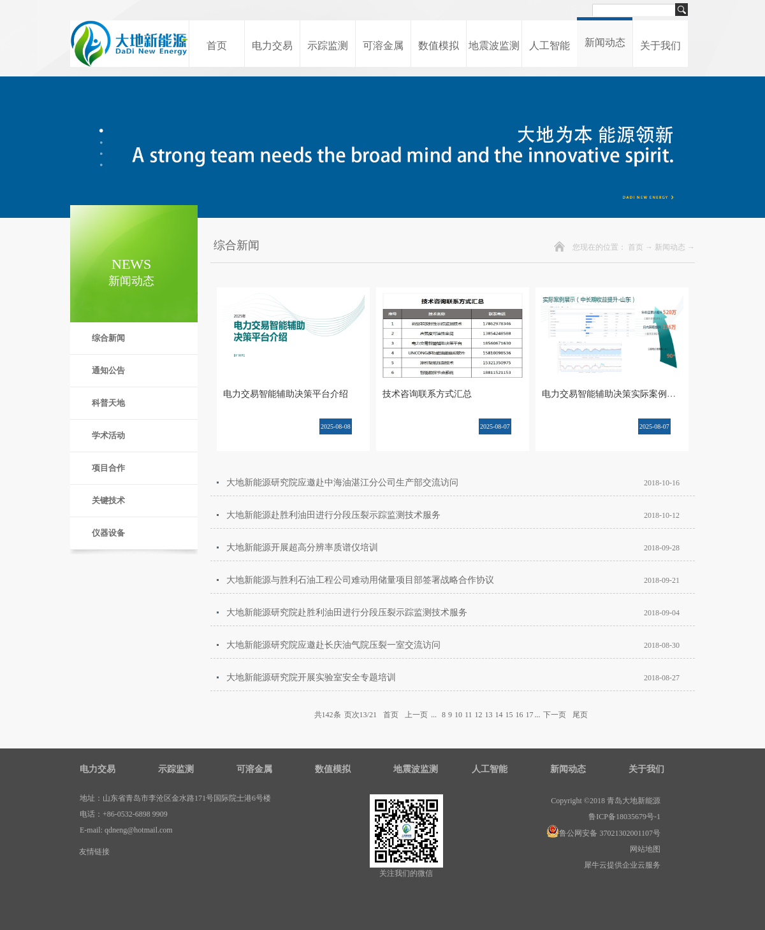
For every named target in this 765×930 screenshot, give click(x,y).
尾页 (580, 714)
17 (529, 714)
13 (488, 714)
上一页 (416, 714)
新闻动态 (670, 247)
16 (519, 714)
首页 (217, 45)
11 (468, 714)
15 (509, 714)
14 (498, 714)
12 (478, 714)
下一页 (554, 714)
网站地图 (643, 849)
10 (458, 714)
